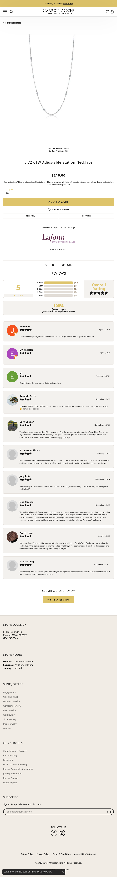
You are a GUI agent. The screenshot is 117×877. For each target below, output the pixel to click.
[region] (58, 89)
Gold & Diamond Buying (15, 764)
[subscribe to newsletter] (109, 812)
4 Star (40, 285)
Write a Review (58, 599)
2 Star (40, 292)
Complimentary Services (15, 750)
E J (21, 372)
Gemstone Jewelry (12, 705)
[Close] (113, 3)
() (76, 282)
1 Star (40, 295)
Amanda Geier (28, 396)
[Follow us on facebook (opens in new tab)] (54, 833)
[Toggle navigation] (5, 11)
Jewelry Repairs (10, 778)
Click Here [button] (68, 3)
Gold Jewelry (9, 714)
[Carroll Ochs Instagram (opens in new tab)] (62, 833)
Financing (8, 760)
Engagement (9, 692)
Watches (7, 728)
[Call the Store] (10, 638)
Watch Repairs (10, 782)
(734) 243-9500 (58, 151)
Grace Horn (26, 533)
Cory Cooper (27, 421)
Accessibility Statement (85, 854)
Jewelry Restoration (12, 773)
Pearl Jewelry (9, 710)
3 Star (40, 289)
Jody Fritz (25, 476)
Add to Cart (58, 202)
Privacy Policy (43, 854)
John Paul (25, 326)
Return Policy (27, 854)
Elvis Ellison (26, 349)
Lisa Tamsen (27, 501)
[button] (11, 11)
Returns (86, 216)
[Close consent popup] (63, 872)
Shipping (30, 216)
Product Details (58, 264)
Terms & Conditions (62, 854)
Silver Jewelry (9, 719)
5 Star (40, 282)
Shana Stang (27, 561)
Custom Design (10, 755)
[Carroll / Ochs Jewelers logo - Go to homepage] (58, 11)
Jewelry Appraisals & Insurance (18, 769)
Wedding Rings (10, 696)
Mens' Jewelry (10, 723)
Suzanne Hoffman (30, 450)
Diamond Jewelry (11, 701)
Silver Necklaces (13, 22)
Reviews (58, 273)
